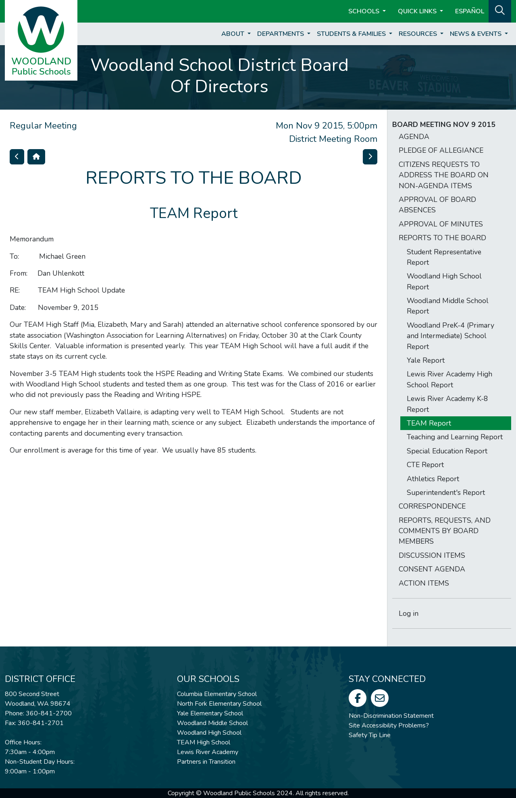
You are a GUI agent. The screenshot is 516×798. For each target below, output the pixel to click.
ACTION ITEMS (424, 583)
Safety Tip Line (370, 735)
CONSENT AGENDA (432, 569)
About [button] (233, 33)
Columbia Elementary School (217, 694)
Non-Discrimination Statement (391, 715)
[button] (500, 10)
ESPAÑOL (469, 11)
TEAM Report (429, 423)
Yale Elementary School (210, 713)
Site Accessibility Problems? (389, 725)
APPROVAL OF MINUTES (441, 224)
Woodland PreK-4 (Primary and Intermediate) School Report (450, 335)
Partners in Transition (206, 761)
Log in (408, 613)
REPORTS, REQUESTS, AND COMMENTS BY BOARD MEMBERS (445, 531)
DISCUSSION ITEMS (432, 555)
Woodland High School (209, 732)
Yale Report (426, 360)
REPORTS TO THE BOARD (442, 238)
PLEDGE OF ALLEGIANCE (441, 150)
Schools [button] (364, 11)
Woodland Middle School (212, 723)
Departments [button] (281, 33)
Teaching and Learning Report (455, 437)
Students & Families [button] (352, 33)
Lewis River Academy (207, 752)
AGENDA (414, 136)
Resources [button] (419, 33)
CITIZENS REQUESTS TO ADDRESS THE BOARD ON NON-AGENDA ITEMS (444, 175)
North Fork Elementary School (219, 703)
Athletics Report (433, 479)
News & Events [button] (476, 33)
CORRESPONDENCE (432, 506)
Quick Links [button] (418, 11)
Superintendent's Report (446, 492)
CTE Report (425, 465)
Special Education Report (447, 451)
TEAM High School (203, 742)
